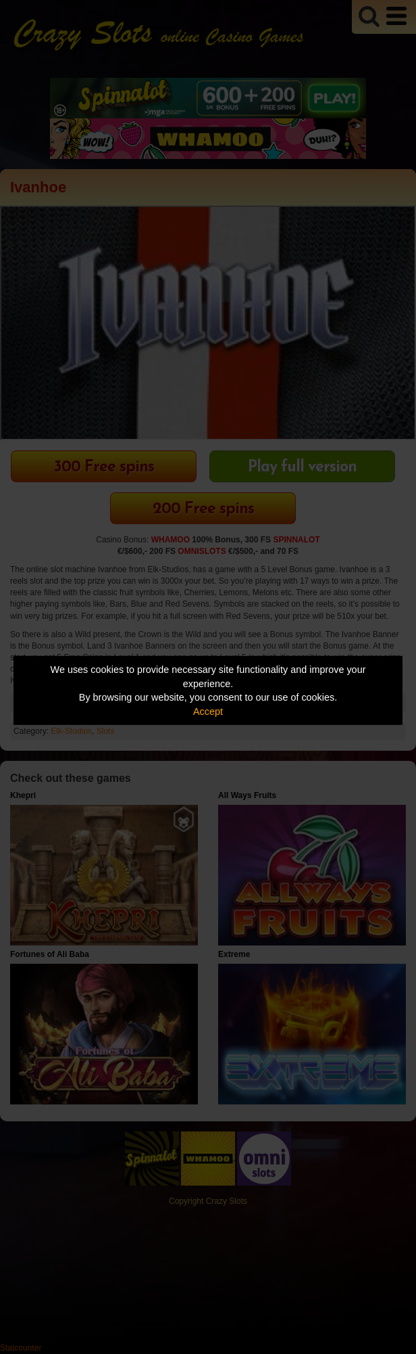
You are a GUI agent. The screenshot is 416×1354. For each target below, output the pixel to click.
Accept (208, 711)
